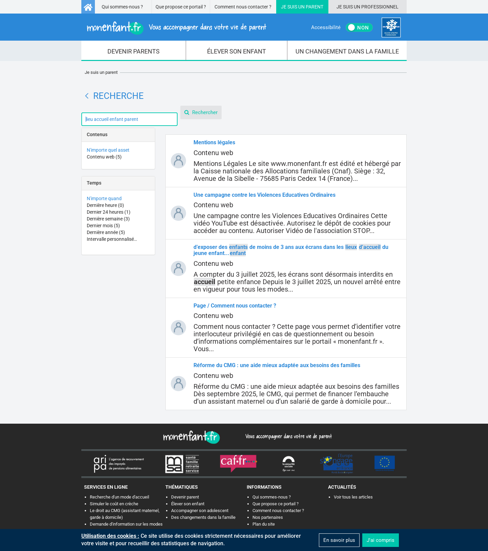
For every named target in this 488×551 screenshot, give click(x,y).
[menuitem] (133, 51)
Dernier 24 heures (108, 212)
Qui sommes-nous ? (122, 6)
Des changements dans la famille (203, 517)
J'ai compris (380, 540)
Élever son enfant (187, 503)
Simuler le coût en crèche (114, 503)
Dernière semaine (108, 218)
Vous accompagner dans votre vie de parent (287, 436)
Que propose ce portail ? (181, 6)
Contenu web (104, 157)
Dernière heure (105, 205)
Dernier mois (103, 225)
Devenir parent (185, 497)
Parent (314, 6)
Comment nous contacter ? (243, 6)
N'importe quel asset (108, 150)
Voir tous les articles (353, 497)
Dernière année (106, 232)
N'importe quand (104, 198)
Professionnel (380, 6)
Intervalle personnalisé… (112, 239)
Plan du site (263, 524)
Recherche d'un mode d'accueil (119, 497)
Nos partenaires (267, 517)
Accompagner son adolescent (199, 510)
